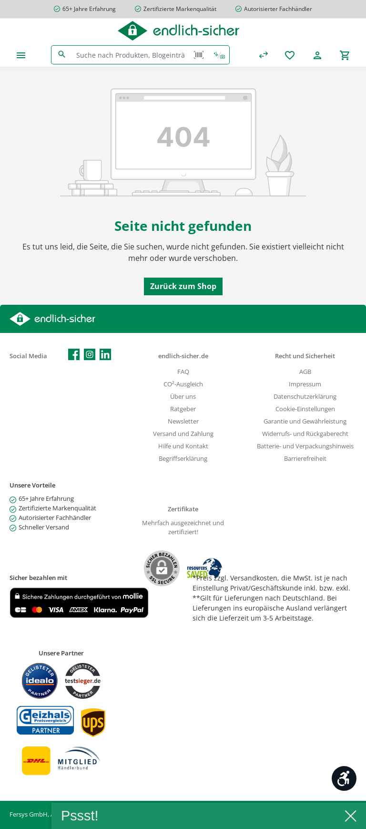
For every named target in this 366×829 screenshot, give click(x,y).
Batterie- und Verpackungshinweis (305, 446)
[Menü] (21, 55)
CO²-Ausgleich (183, 384)
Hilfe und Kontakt (183, 446)
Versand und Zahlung (183, 434)
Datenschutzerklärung (305, 397)
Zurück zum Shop (183, 286)
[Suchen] (61, 54)
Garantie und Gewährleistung (305, 421)
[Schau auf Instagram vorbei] (89, 354)
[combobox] (130, 54)
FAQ (183, 372)
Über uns (183, 397)
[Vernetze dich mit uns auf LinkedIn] (105, 354)
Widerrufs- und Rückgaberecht (305, 434)
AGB (305, 372)
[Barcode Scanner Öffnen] (198, 54)
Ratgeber (183, 409)
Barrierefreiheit (305, 459)
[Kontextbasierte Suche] (219, 55)
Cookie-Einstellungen (305, 409)
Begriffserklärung (183, 459)
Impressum (305, 384)
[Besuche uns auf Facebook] (74, 354)
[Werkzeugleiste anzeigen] (344, 778)
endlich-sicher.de (183, 356)
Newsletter (183, 421)
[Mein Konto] (317, 55)
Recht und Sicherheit (305, 356)
